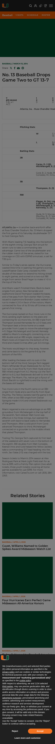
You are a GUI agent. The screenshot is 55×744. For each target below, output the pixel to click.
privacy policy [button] (8, 672)
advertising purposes (11, 698)
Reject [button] (15, 731)
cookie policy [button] (25, 680)
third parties (7, 686)
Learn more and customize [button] (27, 738)
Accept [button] (40, 731)
